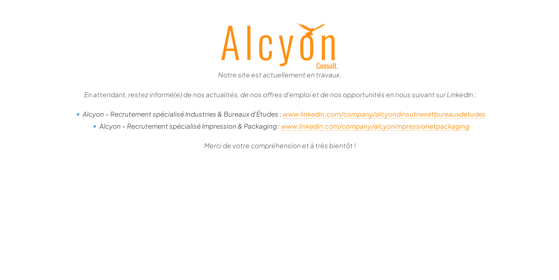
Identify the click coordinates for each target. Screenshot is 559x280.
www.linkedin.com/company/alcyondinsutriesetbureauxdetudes (384, 114)
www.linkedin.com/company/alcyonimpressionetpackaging (375, 126)
